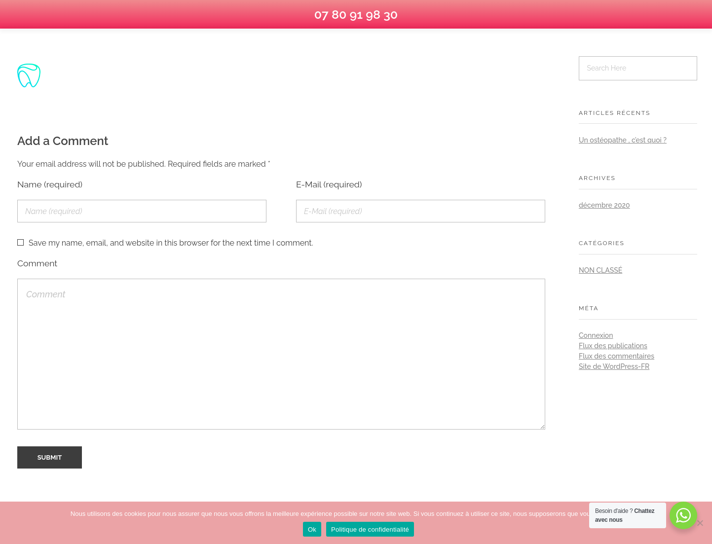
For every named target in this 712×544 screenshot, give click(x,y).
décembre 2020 (604, 205)
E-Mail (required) (329, 184)
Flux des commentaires (616, 356)
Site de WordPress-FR (614, 366)
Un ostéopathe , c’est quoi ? (623, 140)
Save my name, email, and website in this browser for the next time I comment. (171, 243)
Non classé (600, 270)
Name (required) (49, 184)
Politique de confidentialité (370, 529)
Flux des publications (613, 346)
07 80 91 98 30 (356, 14)
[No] (700, 523)
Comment (37, 263)
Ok (312, 529)
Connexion (596, 335)
